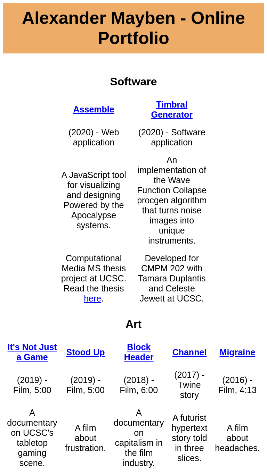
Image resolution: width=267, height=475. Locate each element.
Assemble (93, 109)
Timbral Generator (171, 109)
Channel (189, 352)
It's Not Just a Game (32, 352)
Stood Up (85, 352)
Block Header (139, 352)
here (92, 298)
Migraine (238, 352)
